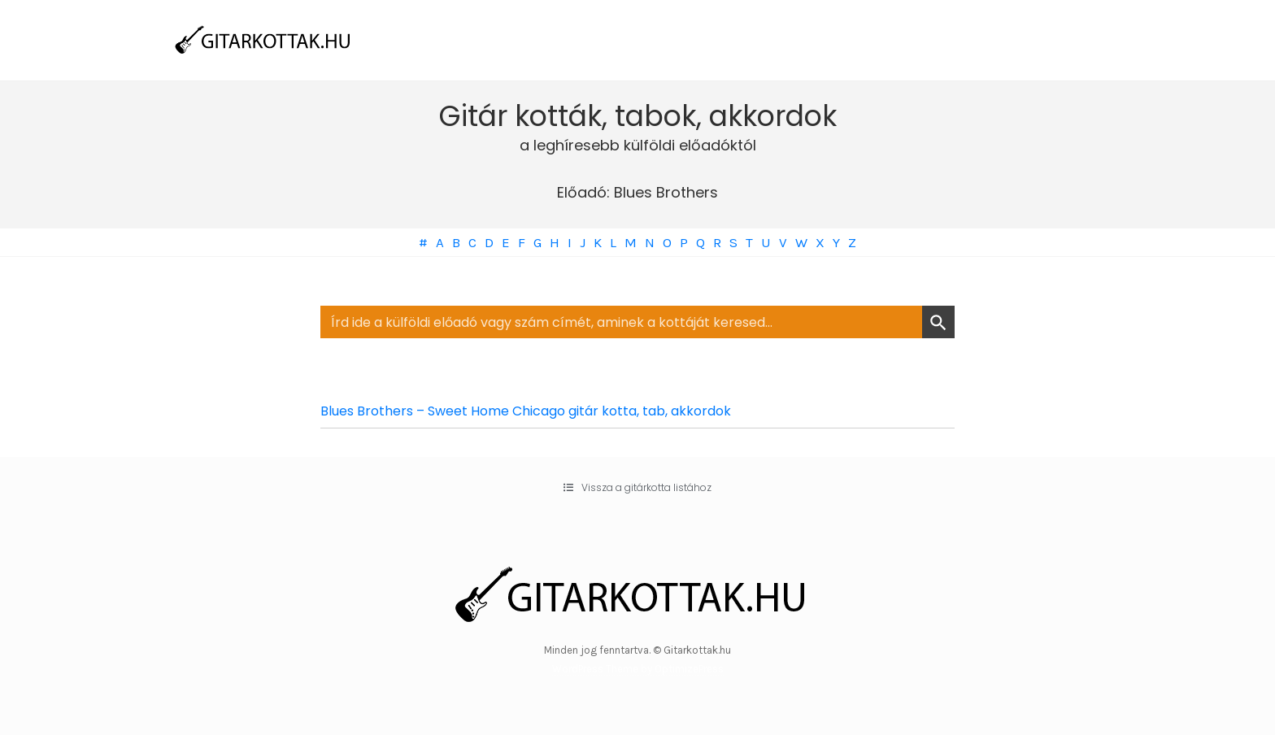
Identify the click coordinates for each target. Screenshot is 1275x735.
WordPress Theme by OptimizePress (638, 669)
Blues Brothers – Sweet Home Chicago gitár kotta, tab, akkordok (525, 411)
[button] (637, 487)
